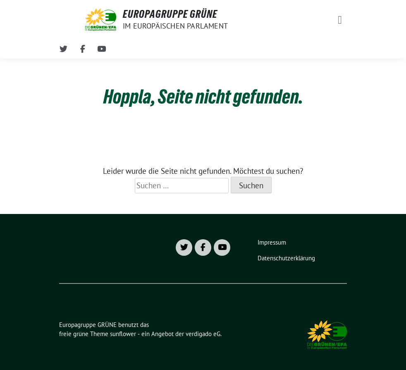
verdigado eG (203, 334)
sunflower (123, 334)
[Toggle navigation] (340, 19)
